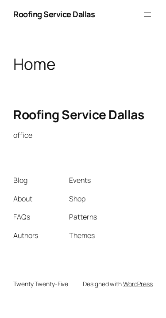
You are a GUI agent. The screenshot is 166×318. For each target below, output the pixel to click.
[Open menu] (147, 14)
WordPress (138, 284)
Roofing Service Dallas (54, 14)
